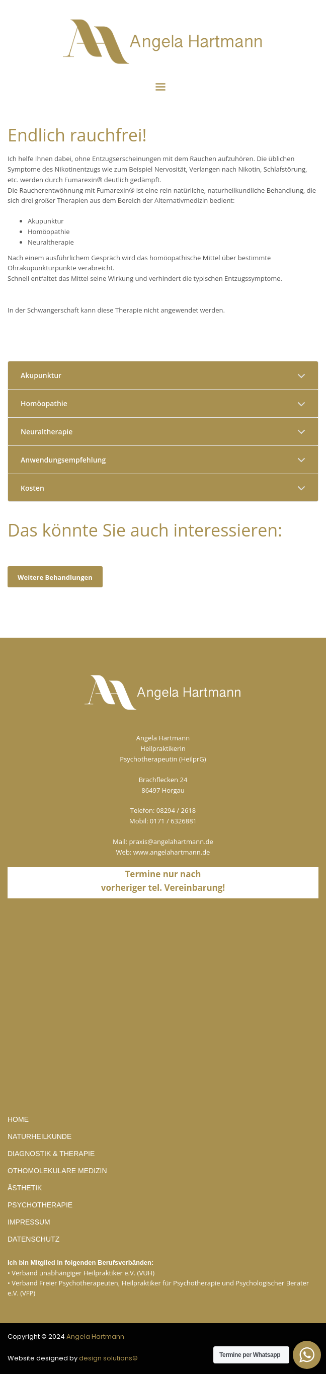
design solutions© (108, 1358)
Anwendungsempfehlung (63, 460)
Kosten (32, 488)
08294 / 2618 (176, 810)
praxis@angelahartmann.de (171, 841)
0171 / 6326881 (173, 820)
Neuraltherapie (46, 431)
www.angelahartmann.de (171, 852)
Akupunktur (41, 375)
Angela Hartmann (95, 1336)
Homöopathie (44, 403)
